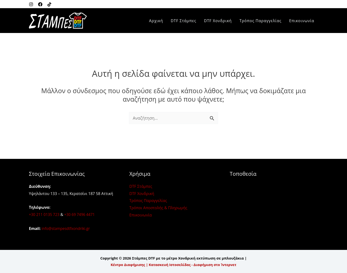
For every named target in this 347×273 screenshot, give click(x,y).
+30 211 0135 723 (44, 214)
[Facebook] (40, 4)
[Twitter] (49, 4)
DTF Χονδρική (218, 20)
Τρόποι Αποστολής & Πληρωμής (158, 207)
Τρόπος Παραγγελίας (260, 20)
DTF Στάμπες (183, 20)
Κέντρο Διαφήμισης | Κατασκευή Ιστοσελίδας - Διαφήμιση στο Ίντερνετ (173, 264)
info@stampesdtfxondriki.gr (67, 228)
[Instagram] (31, 4)
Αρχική (156, 20)
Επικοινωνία (301, 20)
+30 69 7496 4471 (81, 214)
